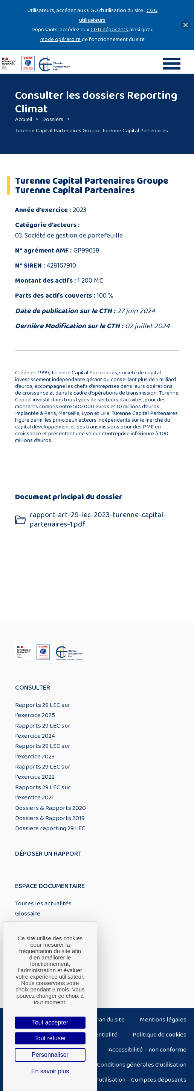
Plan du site (109, 1019)
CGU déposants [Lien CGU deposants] (109, 29)
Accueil (23, 119)
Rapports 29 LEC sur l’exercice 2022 (42, 772)
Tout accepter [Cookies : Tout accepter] (50, 1022)
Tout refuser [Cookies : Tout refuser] (50, 1038)
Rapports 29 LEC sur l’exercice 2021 (42, 792)
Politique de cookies (159, 1034)
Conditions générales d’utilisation (141, 1064)
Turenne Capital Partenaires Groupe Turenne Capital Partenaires (91, 130)
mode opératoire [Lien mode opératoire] (61, 39)
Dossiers (52, 119)
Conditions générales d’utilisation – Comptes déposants (111, 1079)
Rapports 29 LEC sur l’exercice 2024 (42, 731)
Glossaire (27, 913)
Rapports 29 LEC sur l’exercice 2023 (42, 751)
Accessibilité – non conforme (147, 1049)
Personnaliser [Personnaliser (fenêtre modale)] (50, 1055)
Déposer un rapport (48, 854)
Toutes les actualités (43, 903)
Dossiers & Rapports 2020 (50, 808)
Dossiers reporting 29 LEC (50, 828)
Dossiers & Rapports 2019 (50, 818)
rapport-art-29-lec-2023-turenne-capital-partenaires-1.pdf (98, 519)
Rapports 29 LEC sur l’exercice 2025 (42, 710)
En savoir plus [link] (50, 1071)
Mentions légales (163, 1019)
